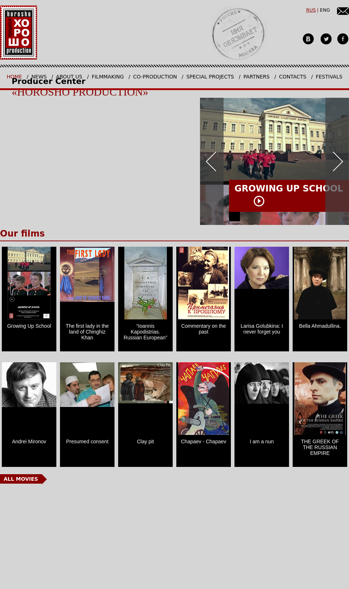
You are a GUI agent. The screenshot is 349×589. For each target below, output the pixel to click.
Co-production (155, 77)
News (39, 77)
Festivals (329, 77)
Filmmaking (108, 77)
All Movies (21, 479)
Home (14, 77)
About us (69, 77)
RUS (311, 10)
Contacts (292, 77)
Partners (256, 77)
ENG (325, 10)
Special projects (210, 77)
